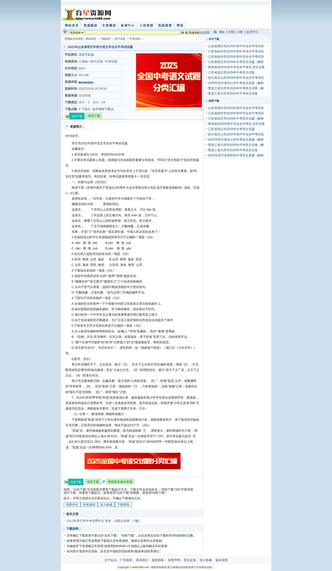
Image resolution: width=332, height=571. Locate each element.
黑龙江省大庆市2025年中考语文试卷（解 (236, 88)
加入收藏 (106, 504)
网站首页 (91, 38)
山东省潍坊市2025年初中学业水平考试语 (236, 46)
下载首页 (105, 38)
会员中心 (252, 32)
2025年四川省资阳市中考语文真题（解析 (236, 155)
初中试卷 (120, 38)
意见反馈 (190, 560)
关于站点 (110, 560)
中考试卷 (135, 38)
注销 (231, 32)
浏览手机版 (86, 54)
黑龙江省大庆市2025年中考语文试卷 (233, 93)
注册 (240, 32)
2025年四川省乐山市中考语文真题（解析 (236, 83)
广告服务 (126, 560)
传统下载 (94, 116)
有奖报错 (89, 504)
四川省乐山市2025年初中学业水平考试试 (236, 77)
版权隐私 (158, 560)
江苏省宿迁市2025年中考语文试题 (231, 72)
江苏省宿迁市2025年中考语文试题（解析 (236, 62)
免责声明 (174, 560)
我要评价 (72, 504)
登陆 (221, 32)
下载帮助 (123, 504)
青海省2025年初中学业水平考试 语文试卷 (236, 67)
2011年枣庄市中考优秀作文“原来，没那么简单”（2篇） (104, 521)
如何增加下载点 (103, 109)
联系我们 (142, 560)
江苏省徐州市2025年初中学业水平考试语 (236, 51)
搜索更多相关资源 (120, 481)
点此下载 (77, 116)
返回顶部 (221, 560)
